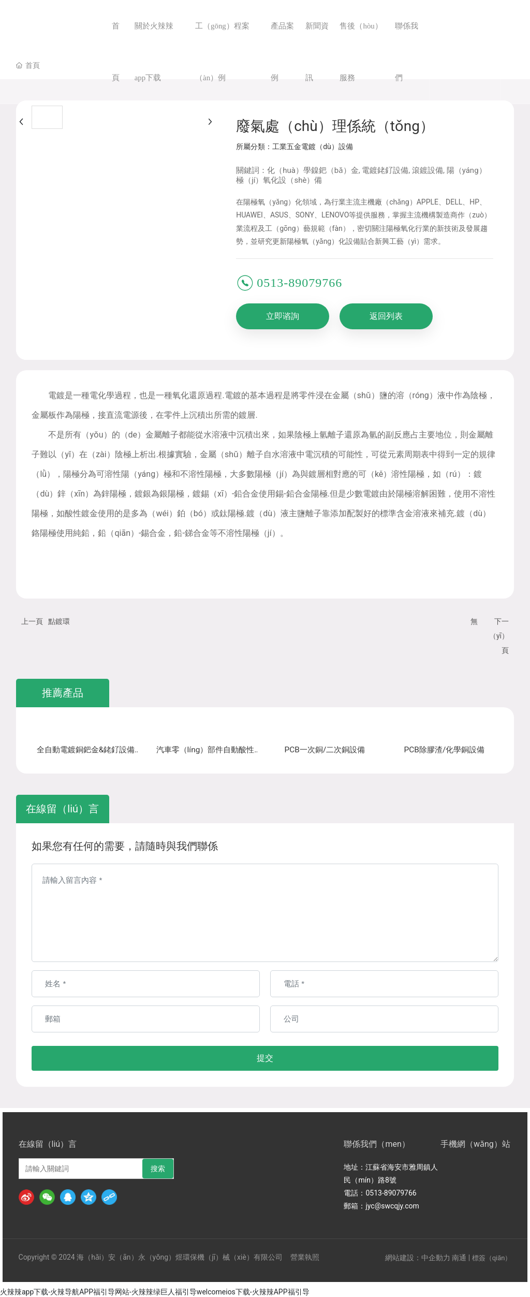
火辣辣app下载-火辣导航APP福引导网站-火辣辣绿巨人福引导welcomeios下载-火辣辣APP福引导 (155, 1291)
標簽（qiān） (492, 1257)
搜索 (158, 1167)
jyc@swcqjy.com (392, 1205)
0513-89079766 (299, 282)
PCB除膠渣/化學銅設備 (444, 750)
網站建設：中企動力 (417, 1256)
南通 (459, 1256)
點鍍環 (59, 621)
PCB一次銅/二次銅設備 (324, 750)
